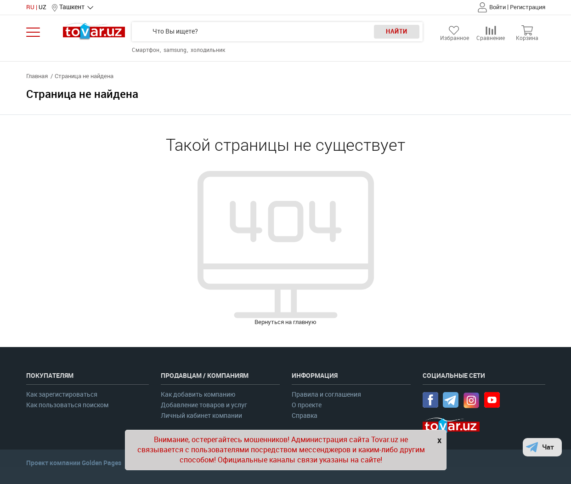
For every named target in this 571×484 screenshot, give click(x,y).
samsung (176, 50)
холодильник (208, 50)
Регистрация (527, 7)
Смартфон (146, 50)
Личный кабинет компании (201, 416)
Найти (396, 31)
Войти (497, 7)
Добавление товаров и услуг (204, 405)
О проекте (307, 405)
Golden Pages (101, 463)
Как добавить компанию (198, 395)
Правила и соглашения (326, 395)
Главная (37, 76)
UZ (42, 7)
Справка (304, 416)
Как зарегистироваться (61, 395)
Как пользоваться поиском (67, 405)
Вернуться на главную (285, 322)
